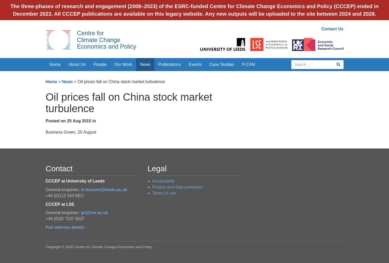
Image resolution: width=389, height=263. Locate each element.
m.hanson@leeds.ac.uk (104, 189)
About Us (77, 64)
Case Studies (221, 64)
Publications (169, 64)
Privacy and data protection (177, 187)
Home (55, 64)
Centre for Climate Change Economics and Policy (106, 40)
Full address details (65, 227)
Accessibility (163, 181)
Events (195, 64)
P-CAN (248, 64)
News (145, 64)
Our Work (123, 64)
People (100, 64)
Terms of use (164, 193)
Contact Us (332, 29)
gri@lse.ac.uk (94, 212)
